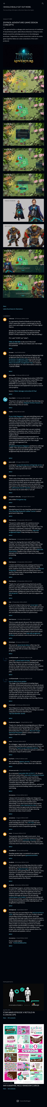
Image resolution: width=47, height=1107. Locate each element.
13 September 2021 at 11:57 (24, 520)
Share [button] (4, 306)
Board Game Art (11, 309)
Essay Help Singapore (16, 416)
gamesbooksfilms (32, 855)
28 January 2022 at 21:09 (25, 678)
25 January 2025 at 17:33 (19, 833)
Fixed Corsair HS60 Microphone (27, 748)
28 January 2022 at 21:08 (25, 657)
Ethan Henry (12, 506)
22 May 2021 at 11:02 (18, 411)
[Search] (43, 3)
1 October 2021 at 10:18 (23, 619)
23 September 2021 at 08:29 (24, 562)
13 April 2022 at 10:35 (26, 722)
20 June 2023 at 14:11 (22, 795)
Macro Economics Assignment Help (21, 363)
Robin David (12, 705)
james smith (12, 462)
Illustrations (19, 309)
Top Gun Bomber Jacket (17, 713)
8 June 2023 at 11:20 (24, 770)
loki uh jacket (13, 593)
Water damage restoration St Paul (25, 391)
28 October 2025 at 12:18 (22, 862)
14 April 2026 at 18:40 (22, 938)
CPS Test (31, 822)
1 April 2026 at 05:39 (22, 909)
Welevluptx (12, 642)
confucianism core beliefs (17, 897)
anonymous (12, 818)
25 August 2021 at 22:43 (28, 496)
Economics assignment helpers (19, 361)
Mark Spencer (12, 475)
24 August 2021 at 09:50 (22, 462)
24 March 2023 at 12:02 (21, 758)
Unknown (11, 318)
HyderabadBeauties (20, 943)
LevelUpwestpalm (13, 657)
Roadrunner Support (14, 722)
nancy (10, 833)
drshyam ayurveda (13, 770)
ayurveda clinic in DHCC (27, 773)
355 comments (11, 1018)
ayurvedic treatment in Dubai (34, 775)
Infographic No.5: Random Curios (21, 1085)
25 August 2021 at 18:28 (23, 475)
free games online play (15, 496)
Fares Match (12, 398)
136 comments (11, 1088)
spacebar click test (29, 840)
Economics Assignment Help (18, 359)
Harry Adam (12, 375)
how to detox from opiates (17, 681)
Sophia (11, 411)
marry (10, 741)
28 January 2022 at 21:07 (22, 642)
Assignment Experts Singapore (19, 446)
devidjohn (11, 862)
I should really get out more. (17, 7)
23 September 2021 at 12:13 (24, 581)
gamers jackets (25, 761)
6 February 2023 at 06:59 (19, 741)
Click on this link (14, 342)
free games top (21, 499)
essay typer (34, 605)
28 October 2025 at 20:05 (22, 885)
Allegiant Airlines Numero (32, 403)
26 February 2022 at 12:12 (23, 705)
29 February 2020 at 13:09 (22, 318)
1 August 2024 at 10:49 (22, 818)
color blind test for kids (28, 805)
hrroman (11, 352)
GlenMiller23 (12, 850)
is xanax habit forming (22, 660)
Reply (10, 348)
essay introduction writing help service (29, 465)
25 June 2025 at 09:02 (22, 850)
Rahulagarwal (12, 909)
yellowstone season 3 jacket (21, 488)
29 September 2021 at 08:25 (19, 602)
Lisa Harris (11, 758)
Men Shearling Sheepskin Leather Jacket (22, 511)
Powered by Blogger (24, 1101)
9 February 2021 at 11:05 (22, 375)
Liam (10, 602)
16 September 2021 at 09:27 (24, 539)
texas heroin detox (24, 645)
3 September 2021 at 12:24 (23, 506)
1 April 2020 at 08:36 (19, 352)
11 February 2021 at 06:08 (23, 398)
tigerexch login (23, 869)
